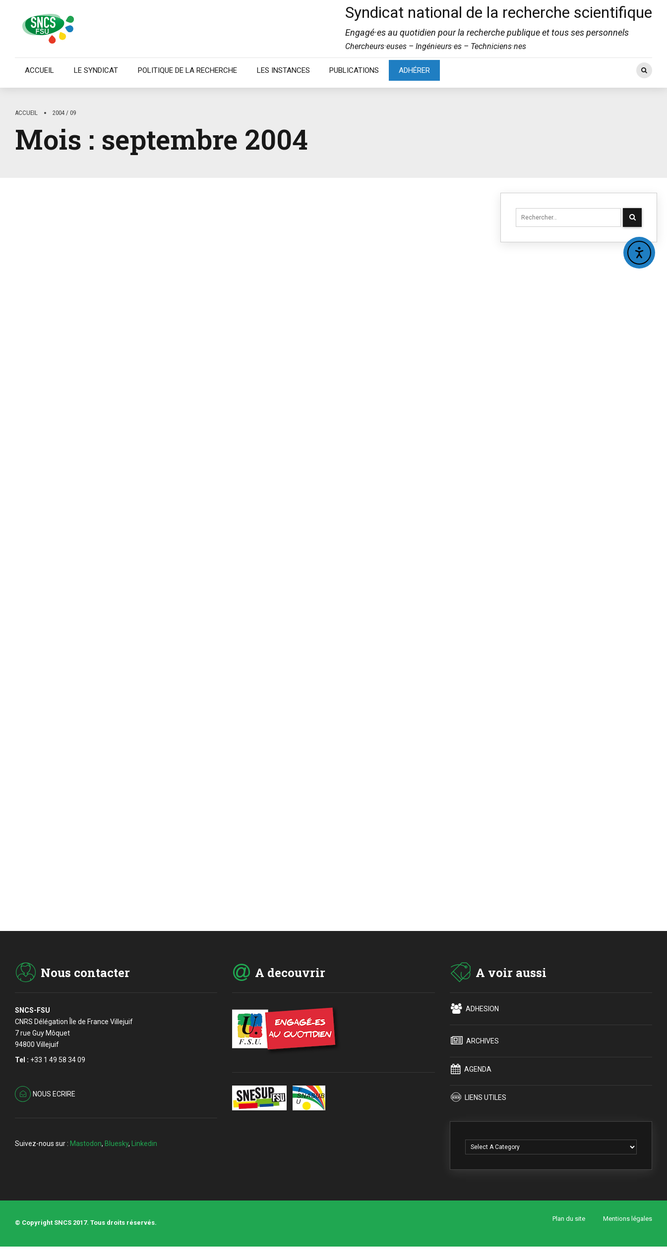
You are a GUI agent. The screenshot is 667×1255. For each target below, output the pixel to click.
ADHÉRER (414, 70)
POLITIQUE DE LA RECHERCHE (187, 70)
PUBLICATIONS (354, 70)
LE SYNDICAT (96, 70)
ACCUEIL (39, 70)
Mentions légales (627, 1222)
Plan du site (568, 1222)
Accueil (26, 112)
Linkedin (144, 1146)
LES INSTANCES (283, 70)
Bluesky (116, 1146)
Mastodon (86, 1146)
